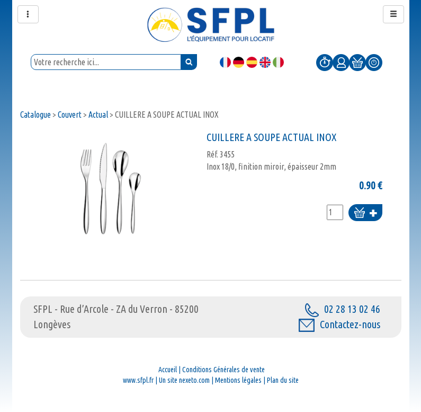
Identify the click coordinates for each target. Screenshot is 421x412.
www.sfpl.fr (138, 380)
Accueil (167, 369)
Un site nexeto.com (184, 380)
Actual (98, 114)
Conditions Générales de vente (223, 369)
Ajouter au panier (365, 213)
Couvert (70, 114)
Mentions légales (238, 380)
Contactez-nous (339, 324)
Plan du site (283, 380)
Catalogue (35, 114)
